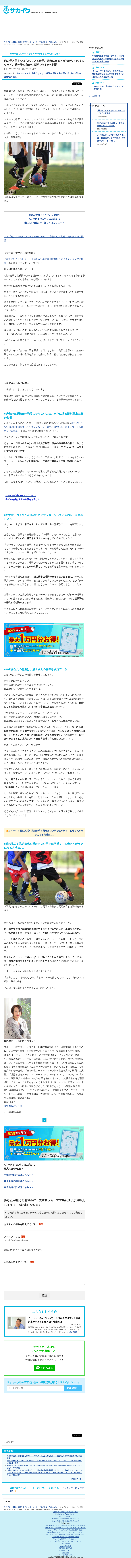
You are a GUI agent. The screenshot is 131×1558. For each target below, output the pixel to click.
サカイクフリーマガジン (65, 1530)
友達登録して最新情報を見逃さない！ (65, 1519)
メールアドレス (14, 1237)
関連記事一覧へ (77, 1479)
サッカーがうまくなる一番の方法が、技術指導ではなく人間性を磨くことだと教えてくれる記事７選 (108, 74)
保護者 (49, 73)
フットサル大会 (65, 1537)
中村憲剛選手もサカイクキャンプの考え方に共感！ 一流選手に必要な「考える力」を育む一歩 (108, 59)
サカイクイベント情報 (65, 1528)
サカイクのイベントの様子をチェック (65, 1521)
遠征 (15, 77)
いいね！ (65, 1516)
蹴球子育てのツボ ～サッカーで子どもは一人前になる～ (38, 42)
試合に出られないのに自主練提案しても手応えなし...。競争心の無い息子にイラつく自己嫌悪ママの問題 (44, 427)
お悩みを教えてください (19, 1262)
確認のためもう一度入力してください (23, 1249)
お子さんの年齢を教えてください (23, 1224)
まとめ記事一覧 (94, 96)
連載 (14, 42)
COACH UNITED (65, 1525)
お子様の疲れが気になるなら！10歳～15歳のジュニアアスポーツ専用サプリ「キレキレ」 (111, 138)
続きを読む (74, 1332)
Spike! (65, 1532)
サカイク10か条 (65, 1546)
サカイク (7, 42)
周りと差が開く (60, 73)
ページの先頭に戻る (65, 1555)
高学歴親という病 (13, 1106)
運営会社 (65, 1553)
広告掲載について (65, 1550)
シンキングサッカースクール (65, 1534)
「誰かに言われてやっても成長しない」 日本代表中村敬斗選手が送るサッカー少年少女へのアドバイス (44, 1470)
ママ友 (28, 73)
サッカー (20, 73)
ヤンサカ (65, 1541)
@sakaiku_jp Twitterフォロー (65, 1514)
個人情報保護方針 (65, 1548)
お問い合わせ (65, 1544)
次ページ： (45, 832)
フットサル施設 (65, 1539)
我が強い (72, 73)
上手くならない (38, 73)
